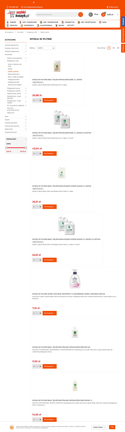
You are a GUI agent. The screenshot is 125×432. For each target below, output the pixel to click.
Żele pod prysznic (14, 74)
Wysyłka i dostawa (12, 402)
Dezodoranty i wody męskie (17, 102)
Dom (16, 116)
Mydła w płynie (13, 71)
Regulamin (9, 397)
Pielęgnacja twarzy (17, 88)
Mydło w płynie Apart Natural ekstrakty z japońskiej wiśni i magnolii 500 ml (50, 186)
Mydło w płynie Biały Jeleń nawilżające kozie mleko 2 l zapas (51, 133)
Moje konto (113, 7)
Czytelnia (46, 399)
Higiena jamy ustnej (17, 93)
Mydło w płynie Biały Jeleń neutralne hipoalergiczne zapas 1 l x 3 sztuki (96, 239)
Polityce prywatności (92, 413)
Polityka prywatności (13, 399)
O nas (7, 394)
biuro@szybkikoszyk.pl (32, 7)
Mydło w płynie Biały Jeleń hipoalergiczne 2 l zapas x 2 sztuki (94, 80)
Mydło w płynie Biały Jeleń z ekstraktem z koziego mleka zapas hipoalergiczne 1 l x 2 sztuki (97, 292)
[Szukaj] (80, 14)
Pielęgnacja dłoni (14, 79)
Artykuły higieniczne (16, 51)
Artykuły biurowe (11, 132)
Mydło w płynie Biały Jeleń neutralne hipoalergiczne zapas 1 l (50, 239)
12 (109, 48)
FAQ (6, 410)
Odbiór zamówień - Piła (14, 405)
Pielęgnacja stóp (13, 82)
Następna (90, 376)
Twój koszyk (47, 397)
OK (112, 427)
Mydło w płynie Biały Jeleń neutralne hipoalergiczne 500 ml (96, 186)
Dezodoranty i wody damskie (17, 97)
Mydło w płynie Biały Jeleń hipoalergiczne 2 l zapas (45, 80)
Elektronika (16, 129)
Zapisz (111, 394)
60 (118, 48)
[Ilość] (37, 100)
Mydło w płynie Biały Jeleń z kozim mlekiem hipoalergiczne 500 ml (48, 346)
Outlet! (70, 25)
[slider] (6, 148)
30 (114, 48)
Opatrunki (10, 113)
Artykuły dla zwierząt (16, 125)
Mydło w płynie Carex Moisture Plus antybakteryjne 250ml (95, 346)
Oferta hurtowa (38, 84)
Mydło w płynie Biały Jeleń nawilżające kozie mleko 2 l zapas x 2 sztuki (97, 133)
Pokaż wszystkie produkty (107, 376)
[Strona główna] (9, 32)
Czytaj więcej (99, 427)
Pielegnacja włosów (17, 91)
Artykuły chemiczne (16, 48)
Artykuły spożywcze (16, 44)
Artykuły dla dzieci (16, 122)
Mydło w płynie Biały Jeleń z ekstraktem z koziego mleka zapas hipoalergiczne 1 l (51, 292)
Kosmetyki (16, 54)
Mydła (10, 69)
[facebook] (62, 420)
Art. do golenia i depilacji (17, 105)
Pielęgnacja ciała (17, 60)
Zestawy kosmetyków (17, 58)
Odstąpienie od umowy (14, 407)
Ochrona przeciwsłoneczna (13, 109)
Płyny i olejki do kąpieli (15, 77)
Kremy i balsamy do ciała (15, 65)
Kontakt (45, 394)
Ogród (16, 119)
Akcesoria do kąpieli (14, 85)
